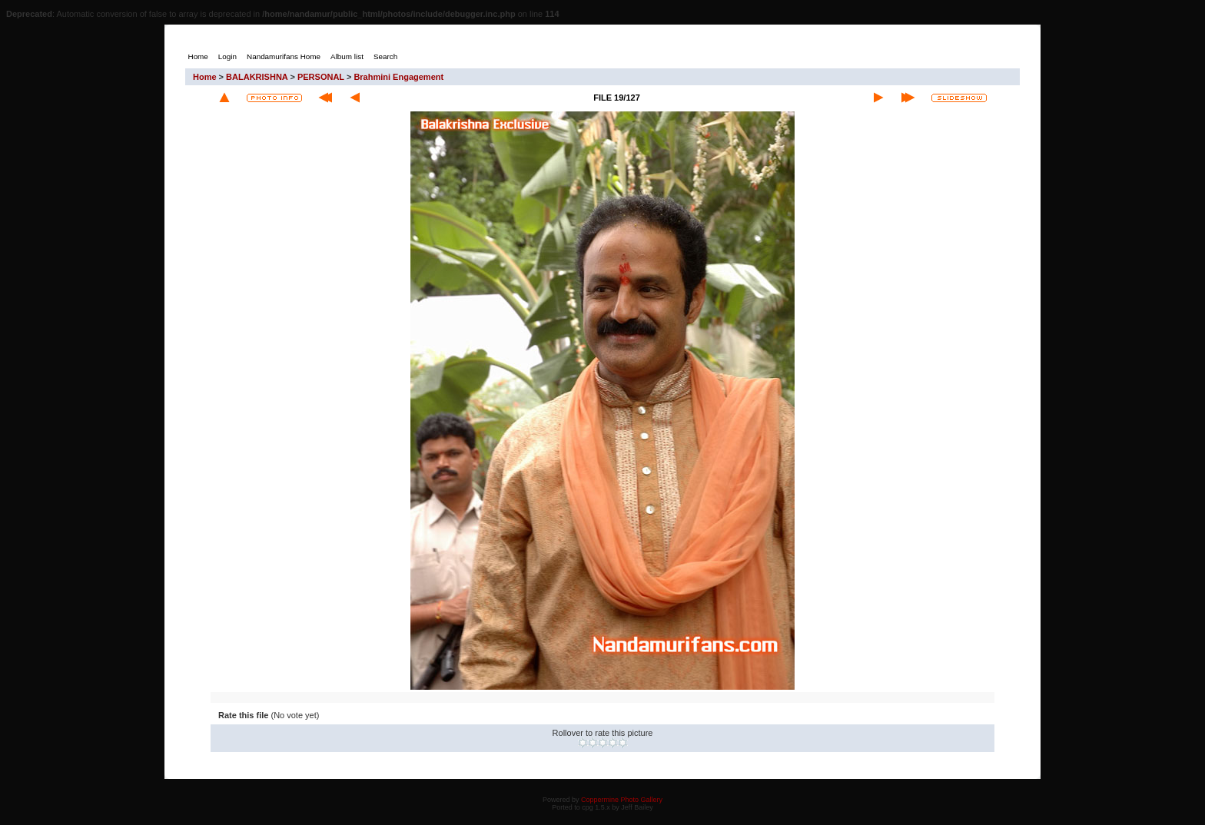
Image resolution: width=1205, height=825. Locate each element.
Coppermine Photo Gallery (621, 799)
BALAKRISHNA (256, 76)
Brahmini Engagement (398, 76)
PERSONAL (320, 76)
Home (205, 76)
